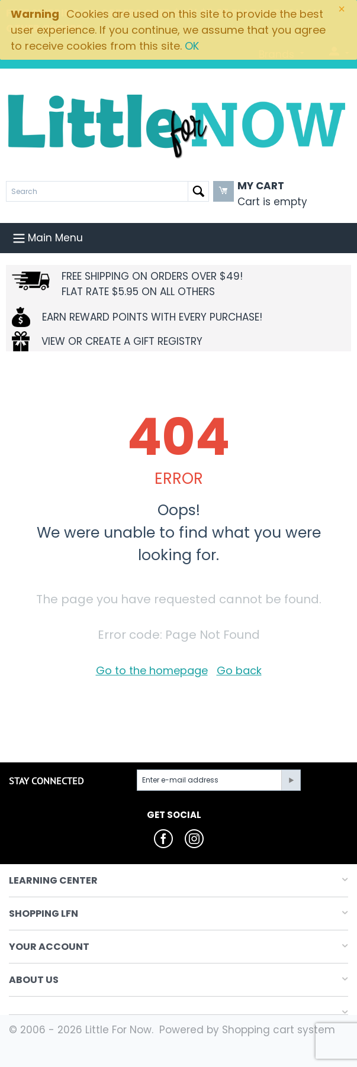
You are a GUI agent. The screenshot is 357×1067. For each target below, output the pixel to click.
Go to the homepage (152, 670)
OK (192, 45)
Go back (239, 670)
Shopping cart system (278, 1030)
